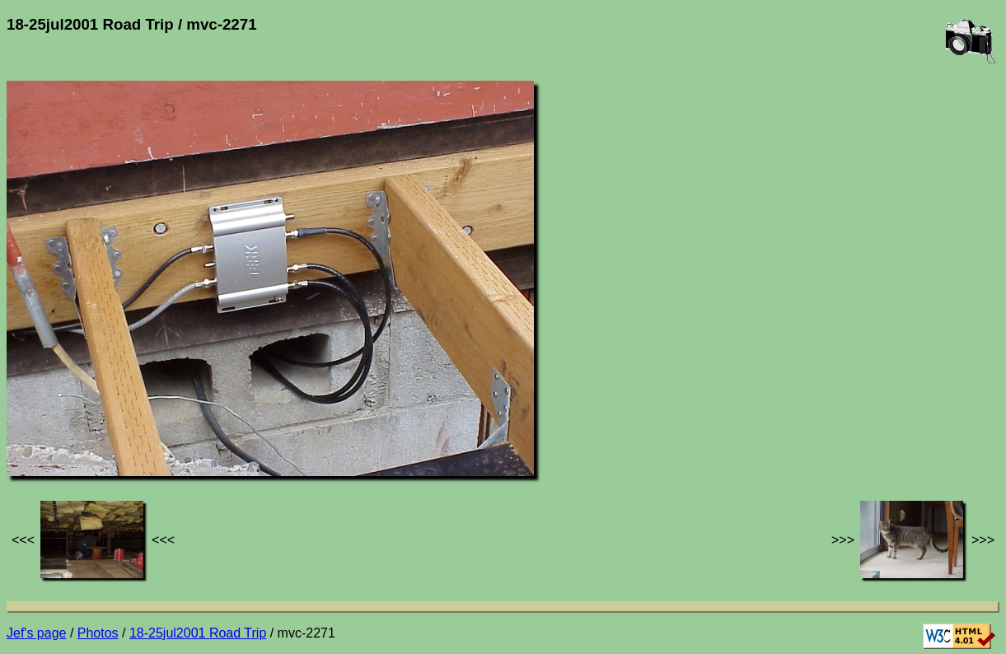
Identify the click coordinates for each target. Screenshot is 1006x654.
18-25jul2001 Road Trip (197, 633)
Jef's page (36, 633)
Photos (98, 633)
